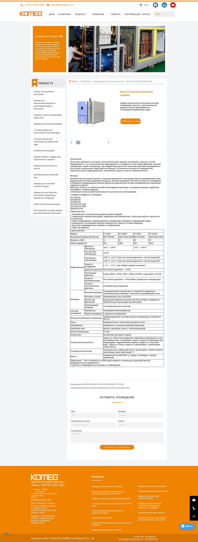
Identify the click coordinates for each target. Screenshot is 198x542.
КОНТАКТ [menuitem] (146, 14)
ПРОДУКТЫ (85, 81)
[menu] (99, 14)
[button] (80, 14)
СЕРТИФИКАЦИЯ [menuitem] (133, 14)
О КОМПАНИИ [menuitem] (64, 14)
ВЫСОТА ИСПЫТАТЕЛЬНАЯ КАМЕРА (143, 81)
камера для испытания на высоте (109, 81)
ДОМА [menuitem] (52, 14)
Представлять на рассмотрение (117, 447)
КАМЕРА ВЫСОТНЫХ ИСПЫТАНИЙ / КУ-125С (103, 384)
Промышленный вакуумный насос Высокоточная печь (105, 388)
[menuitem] (80, 14)
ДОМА (74, 81)
